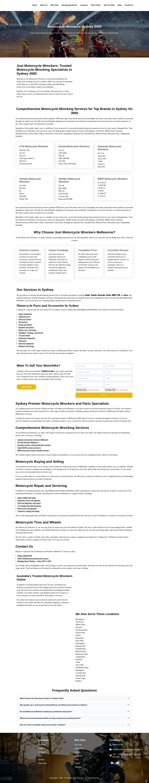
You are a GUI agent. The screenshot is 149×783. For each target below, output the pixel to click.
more (126, 295)
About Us (43, 5)
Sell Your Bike (109, 5)
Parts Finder (96, 5)
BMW (114, 295)
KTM (118, 295)
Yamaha (94, 295)
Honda (87, 295)
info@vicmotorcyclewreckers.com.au (35, 558)
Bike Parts (55, 5)
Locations (84, 5)
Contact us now (48, 371)
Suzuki (108, 295)
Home (34, 5)
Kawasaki (101, 295)
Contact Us (129, 5)
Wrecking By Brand (69, 5)
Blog (119, 5)
